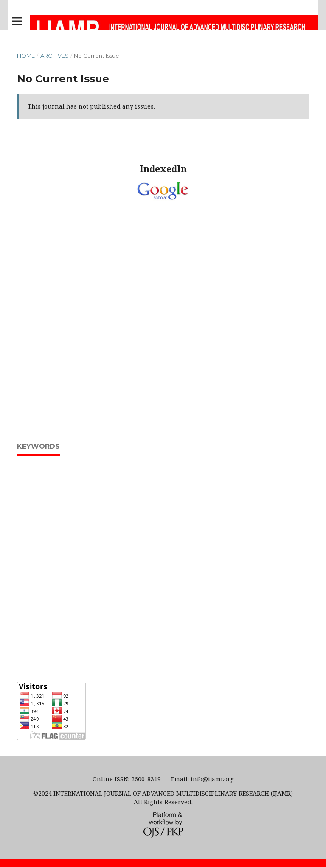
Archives (54, 55)
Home (26, 55)
